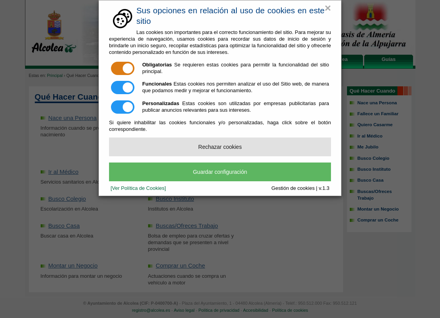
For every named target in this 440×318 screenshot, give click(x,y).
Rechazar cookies (219, 147)
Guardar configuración (220, 172)
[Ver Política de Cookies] (138, 188)
